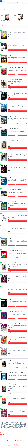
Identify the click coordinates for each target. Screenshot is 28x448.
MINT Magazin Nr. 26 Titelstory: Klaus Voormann (15, 213)
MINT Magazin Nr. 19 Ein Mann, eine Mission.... (15, 55)
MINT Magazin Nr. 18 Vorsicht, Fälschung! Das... (7, 20)
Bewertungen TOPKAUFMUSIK (14, 444)
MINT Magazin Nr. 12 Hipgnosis (12, 116)
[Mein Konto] (25, 3)
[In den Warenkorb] (17, 50)
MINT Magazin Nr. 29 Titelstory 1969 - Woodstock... (15, 250)
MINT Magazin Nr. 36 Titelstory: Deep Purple (14, 323)
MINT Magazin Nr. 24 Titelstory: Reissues (14, 201)
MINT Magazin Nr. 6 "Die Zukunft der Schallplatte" (15, 152)
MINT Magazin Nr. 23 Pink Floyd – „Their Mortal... (15, 189)
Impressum (12, 440)
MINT (16, 427)
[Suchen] (17, 3)
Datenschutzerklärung (16, 441)
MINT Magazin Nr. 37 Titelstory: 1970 (13, 335)
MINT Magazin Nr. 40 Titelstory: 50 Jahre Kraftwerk (15, 372)
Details (21, 37)
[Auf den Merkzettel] (9, 39)
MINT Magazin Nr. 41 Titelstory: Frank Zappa (14, 384)
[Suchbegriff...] (13, 3)
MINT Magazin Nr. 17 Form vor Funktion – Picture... (15, 67)
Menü (2, 2)
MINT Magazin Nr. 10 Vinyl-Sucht (13, 128)
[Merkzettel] (23, 3)
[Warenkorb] (27, 3)
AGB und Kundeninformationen (18, 440)
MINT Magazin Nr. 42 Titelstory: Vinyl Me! (14, 396)
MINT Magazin (3, 422)
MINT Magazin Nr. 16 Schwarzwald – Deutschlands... (16, 79)
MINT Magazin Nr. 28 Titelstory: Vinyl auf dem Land (15, 238)
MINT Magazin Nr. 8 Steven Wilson (13, 140)
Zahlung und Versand (22, 441)
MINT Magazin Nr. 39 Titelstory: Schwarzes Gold (15, 360)
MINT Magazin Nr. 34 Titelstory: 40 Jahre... (14, 299)
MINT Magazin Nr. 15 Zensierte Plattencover (14, 91)
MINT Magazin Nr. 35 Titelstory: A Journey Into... (15, 311)
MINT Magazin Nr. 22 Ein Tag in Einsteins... (14, 177)
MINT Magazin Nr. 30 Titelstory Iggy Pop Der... (15, 262)
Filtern (2, 25)
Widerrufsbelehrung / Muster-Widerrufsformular (7, 441)
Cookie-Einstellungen (8, 440)
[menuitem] (2, 3)
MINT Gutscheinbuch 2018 (20, 20)
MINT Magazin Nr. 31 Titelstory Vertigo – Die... (15, 274)
